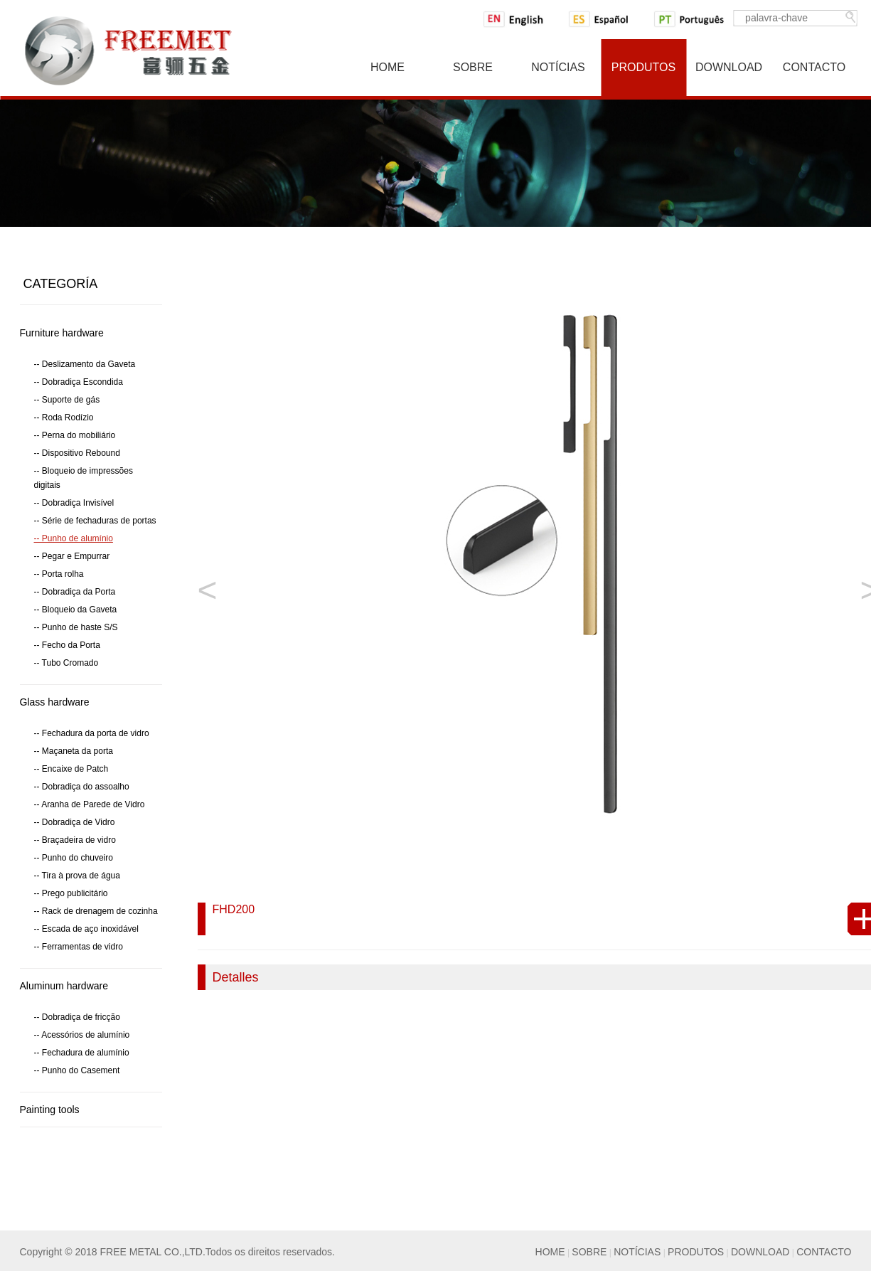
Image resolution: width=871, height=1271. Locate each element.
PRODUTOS (696, 1251)
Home (387, 67)
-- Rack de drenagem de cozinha (96, 911)
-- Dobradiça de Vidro (74, 822)
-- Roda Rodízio (64, 417)
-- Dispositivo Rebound (77, 453)
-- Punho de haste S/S (76, 627)
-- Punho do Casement (77, 1070)
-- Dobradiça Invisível (74, 503)
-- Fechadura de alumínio (81, 1053)
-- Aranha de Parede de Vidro (89, 804)
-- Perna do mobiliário (75, 435)
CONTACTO (823, 1251)
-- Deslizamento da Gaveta (85, 364)
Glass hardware (55, 702)
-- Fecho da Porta (67, 645)
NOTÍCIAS (637, 1251)
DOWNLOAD (760, 1251)
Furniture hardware (62, 333)
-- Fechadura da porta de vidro (91, 733)
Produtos (643, 67)
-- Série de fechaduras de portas (95, 521)
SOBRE (589, 1251)
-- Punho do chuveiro (73, 858)
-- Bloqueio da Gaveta (75, 610)
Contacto (814, 67)
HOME (550, 1251)
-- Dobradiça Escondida (78, 382)
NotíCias (558, 67)
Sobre (473, 67)
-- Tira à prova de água (77, 876)
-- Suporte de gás (67, 400)
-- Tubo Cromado (66, 663)
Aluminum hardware (64, 985)
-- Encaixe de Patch (71, 769)
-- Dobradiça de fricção (77, 1017)
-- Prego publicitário (71, 893)
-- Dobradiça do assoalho (81, 787)
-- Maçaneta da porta (73, 751)
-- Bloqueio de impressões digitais (83, 478)
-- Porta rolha (59, 574)
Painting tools (50, 1109)
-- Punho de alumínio (73, 538)
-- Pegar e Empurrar (72, 556)
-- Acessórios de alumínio (82, 1035)
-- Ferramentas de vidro (78, 947)
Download (728, 67)
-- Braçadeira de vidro (75, 840)
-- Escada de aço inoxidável (86, 929)
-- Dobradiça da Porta (75, 592)
